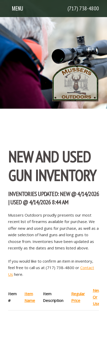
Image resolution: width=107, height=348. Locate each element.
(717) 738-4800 (83, 8)
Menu (17, 8)
